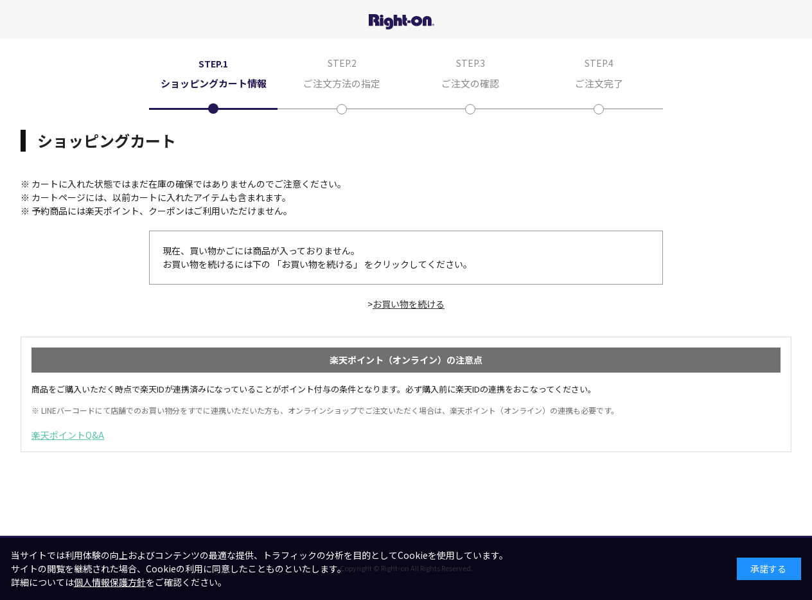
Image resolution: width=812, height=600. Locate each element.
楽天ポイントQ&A (67, 434)
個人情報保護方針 (110, 582)
